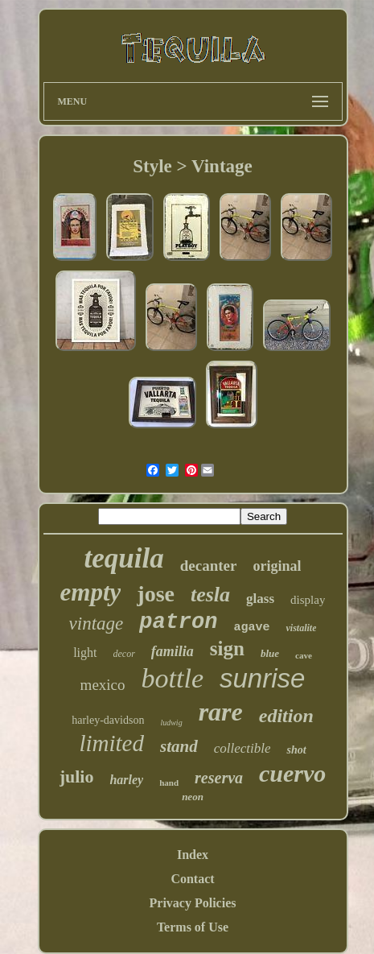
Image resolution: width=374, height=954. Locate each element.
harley (126, 780)
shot (296, 750)
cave (303, 655)
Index (192, 854)
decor (124, 653)
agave (251, 627)
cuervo (292, 773)
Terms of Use (192, 927)
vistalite (301, 628)
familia (172, 651)
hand (169, 782)
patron (178, 622)
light (85, 652)
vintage (96, 623)
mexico (102, 684)
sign (227, 648)
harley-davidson (108, 720)
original (277, 566)
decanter (208, 565)
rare (221, 711)
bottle (172, 678)
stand (179, 746)
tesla (210, 594)
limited (111, 743)
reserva (219, 778)
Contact (192, 879)
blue (270, 653)
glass (260, 598)
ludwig (171, 722)
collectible (242, 748)
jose (156, 593)
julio (77, 776)
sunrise (262, 678)
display (307, 599)
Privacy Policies (193, 903)
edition (286, 715)
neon (192, 797)
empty (90, 592)
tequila (124, 558)
